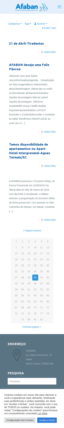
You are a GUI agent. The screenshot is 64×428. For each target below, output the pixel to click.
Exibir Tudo (48, 28)
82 (41, 319)
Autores (40, 23)
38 (22, 277)
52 (35, 289)
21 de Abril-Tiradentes (26, 43)
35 (41, 271)
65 (41, 301)
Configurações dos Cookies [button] (19, 420)
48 (47, 283)
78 (47, 313)
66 (47, 301)
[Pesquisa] (32, 381)
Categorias (15, 23)
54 (47, 289)
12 (47, 247)
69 (28, 307)
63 (28, 301)
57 (28, 295)
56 (22, 295)
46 (35, 283)
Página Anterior (32, 230)
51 (28, 289)
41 (41, 277)
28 (35, 265)
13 (16, 253)
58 (35, 295)
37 (16, 277)
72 (47, 307)
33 (28, 271)
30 (47, 265)
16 (35, 253)
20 (22, 259)
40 (35, 277)
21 (28, 259)
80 (28, 319)
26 (22, 265)
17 (41, 253)
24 (47, 259)
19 (16, 259)
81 (35, 319)
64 (35, 301)
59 (41, 295)
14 (22, 253)
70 (35, 307)
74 (22, 313)
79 (22, 319)
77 (41, 313)
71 (41, 307)
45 (28, 283)
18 (47, 253)
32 (22, 271)
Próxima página (32, 327)
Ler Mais (42, 413)
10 (35, 247)
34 (35, 271)
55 (16, 295)
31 (16, 271)
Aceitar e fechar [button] (47, 420)
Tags (28, 23)
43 (16, 283)
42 (47, 277)
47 (41, 283)
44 (22, 283)
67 (16, 307)
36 (47, 271)
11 (41, 247)
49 (16, 289)
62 (22, 301)
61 (16, 301)
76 (35, 313)
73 (16, 313)
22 (35, 259)
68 (22, 307)
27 (28, 265)
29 (41, 265)
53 (41, 289)
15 (28, 253)
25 (16, 265)
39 (28, 277)
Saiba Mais (50, 52)
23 (41, 259)
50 (22, 289)
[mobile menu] (59, 7)
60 (47, 295)
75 (28, 313)
